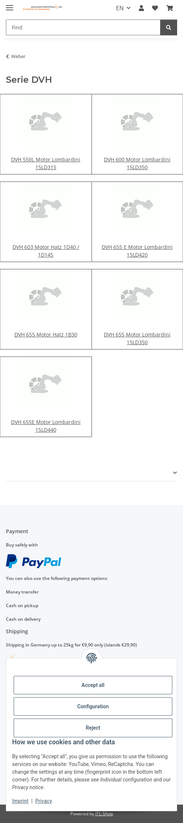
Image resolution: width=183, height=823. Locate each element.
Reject (93, 728)
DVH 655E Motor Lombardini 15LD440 (46, 425)
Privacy (43, 801)
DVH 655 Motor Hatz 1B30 (45, 334)
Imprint (20, 801)
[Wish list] (155, 8)
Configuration (93, 706)
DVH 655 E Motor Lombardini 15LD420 (137, 250)
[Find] (83, 27)
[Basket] (169, 8)
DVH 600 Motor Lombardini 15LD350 (137, 163)
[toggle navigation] (9, 4)
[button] (141, 8)
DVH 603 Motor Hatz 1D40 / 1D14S (46, 250)
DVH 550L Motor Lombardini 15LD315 (45, 163)
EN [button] (120, 8)
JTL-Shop (104, 813)
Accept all (92, 685)
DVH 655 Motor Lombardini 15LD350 (137, 338)
